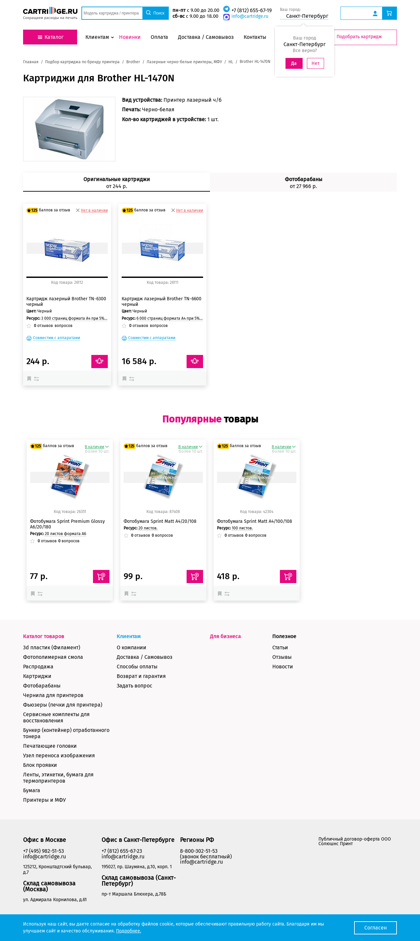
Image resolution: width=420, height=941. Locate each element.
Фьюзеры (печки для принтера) (62, 705)
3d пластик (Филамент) (51, 647)
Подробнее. (128, 931)
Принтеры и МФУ (44, 800)
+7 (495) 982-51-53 (43, 851)
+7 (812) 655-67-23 (122, 851)
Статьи (280, 647)
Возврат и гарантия (141, 676)
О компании (131, 647)
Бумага (31, 790)
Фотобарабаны (42, 686)
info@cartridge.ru (249, 16)
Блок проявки (40, 765)
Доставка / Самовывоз (144, 657)
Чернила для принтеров (53, 695)
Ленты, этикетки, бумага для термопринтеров (58, 777)
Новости (282, 666)
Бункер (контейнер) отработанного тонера (66, 733)
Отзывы (282, 657)
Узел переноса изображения (59, 755)
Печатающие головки (50, 746)
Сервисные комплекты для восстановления (56, 717)
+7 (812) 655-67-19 (251, 10)
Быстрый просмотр (66, 248)
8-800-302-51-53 (199, 851)
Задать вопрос (134, 686)
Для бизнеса (225, 636)
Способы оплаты (137, 666)
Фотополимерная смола (53, 657)
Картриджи (37, 676)
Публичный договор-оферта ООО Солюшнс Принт (354, 841)
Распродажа (38, 666)
